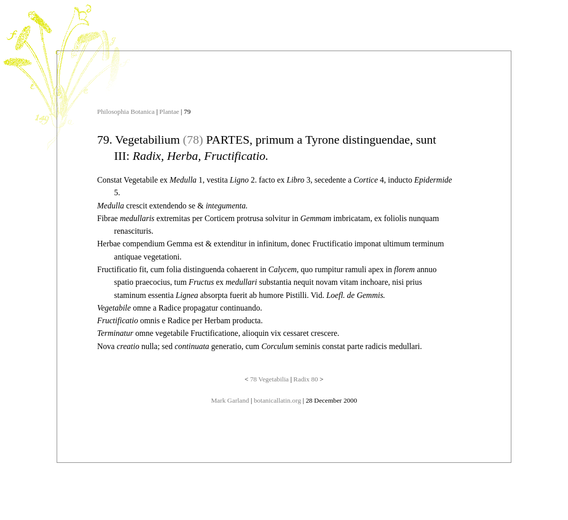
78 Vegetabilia (269, 379)
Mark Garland (230, 400)
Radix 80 (305, 379)
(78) (193, 139)
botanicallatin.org (277, 400)
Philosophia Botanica (126, 111)
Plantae (169, 111)
